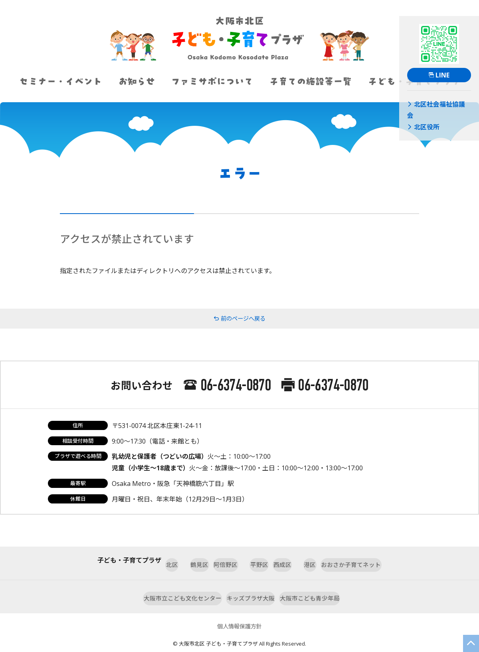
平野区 (254, 560)
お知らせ (136, 81)
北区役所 (420, 112)
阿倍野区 (212, 560)
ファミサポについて (212, 81)
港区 (329, 560)
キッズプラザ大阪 (251, 587)
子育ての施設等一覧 (310, 81)
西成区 (293, 560)
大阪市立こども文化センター (164, 587)
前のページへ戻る (239, 319)
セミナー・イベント (60, 81)
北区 (133, 560)
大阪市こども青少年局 (328, 587)
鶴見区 (169, 560)
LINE (439, 75)
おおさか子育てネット (388, 560)
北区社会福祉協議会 (433, 103)
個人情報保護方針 (239, 614)
